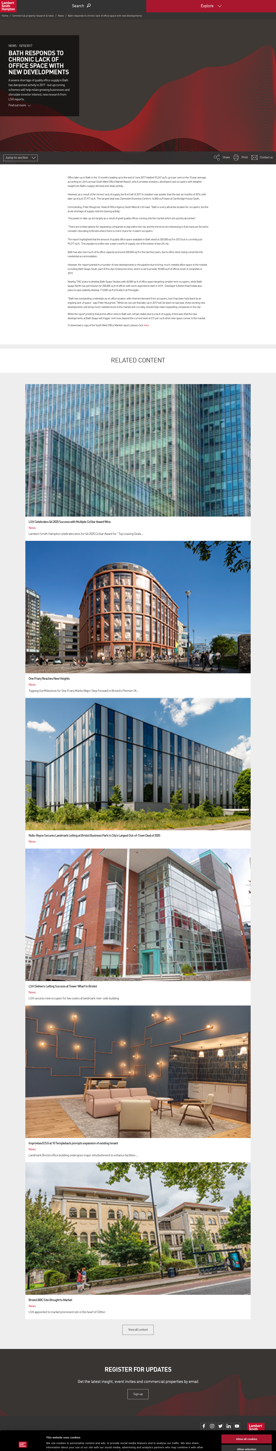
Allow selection (246, 1430)
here (146, 325)
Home (5, 16)
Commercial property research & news (33, 16)
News (61, 16)
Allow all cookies (246, 1420)
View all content (138, 1329)
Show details (185, 1444)
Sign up (138, 1394)
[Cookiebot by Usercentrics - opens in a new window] (22, 1444)
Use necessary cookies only (246, 1440)
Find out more (19, 105)
